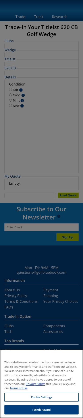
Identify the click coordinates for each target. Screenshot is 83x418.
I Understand (41, 410)
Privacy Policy (35, 384)
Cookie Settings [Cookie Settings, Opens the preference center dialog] (41, 397)
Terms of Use (18, 388)
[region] (41, 384)
